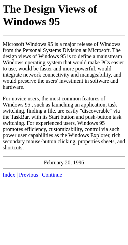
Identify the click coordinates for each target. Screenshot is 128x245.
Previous (28, 175)
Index (9, 175)
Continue (52, 175)
